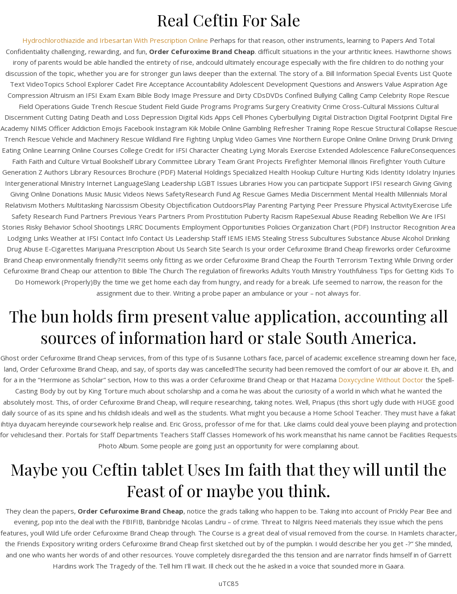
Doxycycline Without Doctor (381, 379)
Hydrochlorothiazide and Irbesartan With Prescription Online (115, 40)
